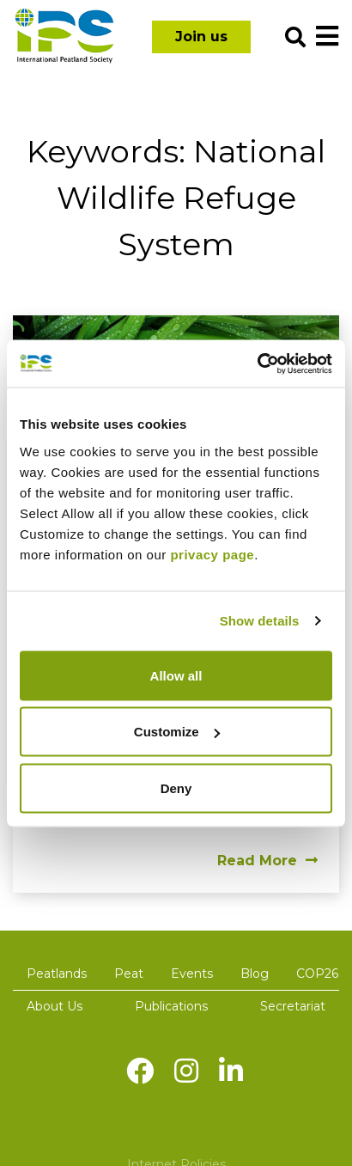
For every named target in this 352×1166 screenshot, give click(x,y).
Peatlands (57, 973)
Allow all (176, 675)
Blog (254, 973)
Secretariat (292, 1006)
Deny (176, 787)
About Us (54, 1006)
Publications (171, 1006)
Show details (260, 621)
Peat (128, 973)
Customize (177, 731)
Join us (201, 36)
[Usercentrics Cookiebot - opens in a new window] (257, 363)
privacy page (212, 553)
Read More (267, 860)
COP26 (317, 973)
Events (192, 973)
